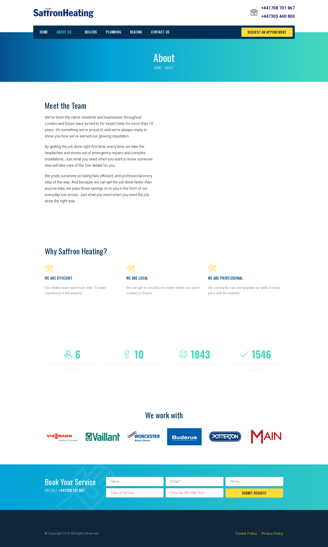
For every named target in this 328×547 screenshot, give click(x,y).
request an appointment (267, 32)
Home (157, 67)
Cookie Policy (246, 533)
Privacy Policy (272, 533)
